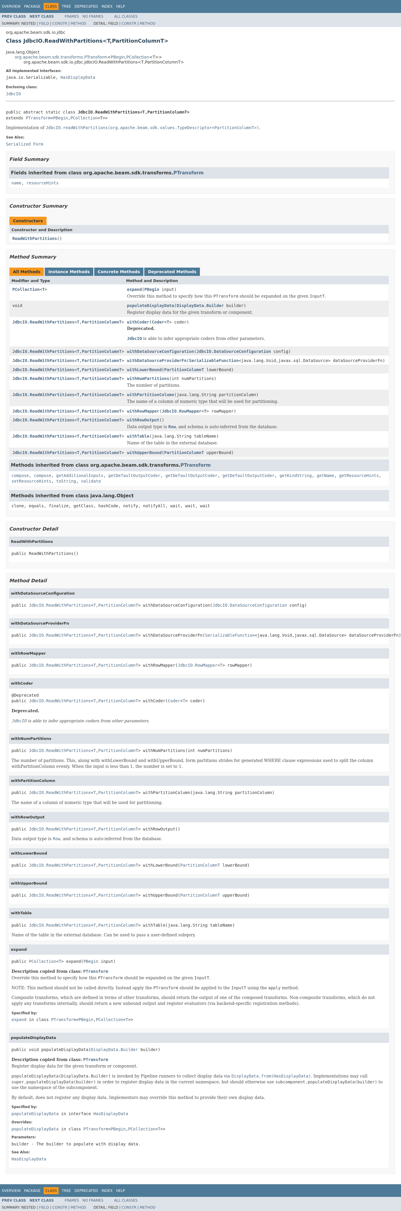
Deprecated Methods (172, 271)
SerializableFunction (214, 360)
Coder (158, 322)
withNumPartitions (148, 378)
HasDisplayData (77, 77)
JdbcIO (13, 93)
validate (91, 481)
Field (44, 23)
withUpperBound (144, 452)
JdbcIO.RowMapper (181, 411)
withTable (138, 436)
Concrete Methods (119, 271)
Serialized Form (24, 144)
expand (134, 289)
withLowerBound (144, 369)
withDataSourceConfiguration (160, 351)
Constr (59, 23)
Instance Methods (69, 271)
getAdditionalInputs (79, 475)
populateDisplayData (150, 305)
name (16, 183)
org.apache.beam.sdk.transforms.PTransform (61, 57)
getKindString (295, 475)
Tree (66, 6)
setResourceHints (31, 481)
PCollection (137, 57)
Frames (72, 16)
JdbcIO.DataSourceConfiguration (233, 351)
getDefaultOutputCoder (134, 475)
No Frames (92, 16)
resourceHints (42, 183)
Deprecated (86, 6)
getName (325, 475)
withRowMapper (143, 411)
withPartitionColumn (150, 394)
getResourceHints (359, 475)
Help (120, 6)
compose (20, 475)
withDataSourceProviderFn (156, 360)
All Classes (125, 16)
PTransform (38, 118)
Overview (11, 6)
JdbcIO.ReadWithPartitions (43, 322)
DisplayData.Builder (200, 305)
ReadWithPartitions (34, 238)
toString (66, 481)
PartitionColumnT (102, 322)
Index (107, 6)
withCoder (138, 322)
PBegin (118, 57)
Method (78, 23)
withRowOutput (143, 420)
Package (32, 6)
